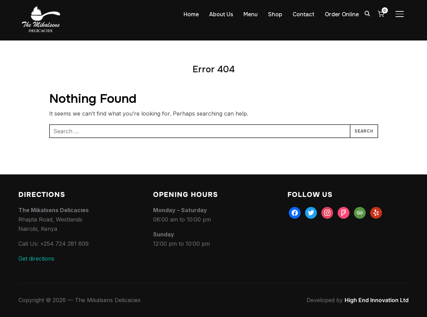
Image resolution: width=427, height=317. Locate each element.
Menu (250, 14)
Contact (303, 14)
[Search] (367, 13)
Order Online (342, 14)
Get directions (36, 258)
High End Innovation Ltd (377, 300)
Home (191, 14)
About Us (221, 14)
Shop (275, 14)
